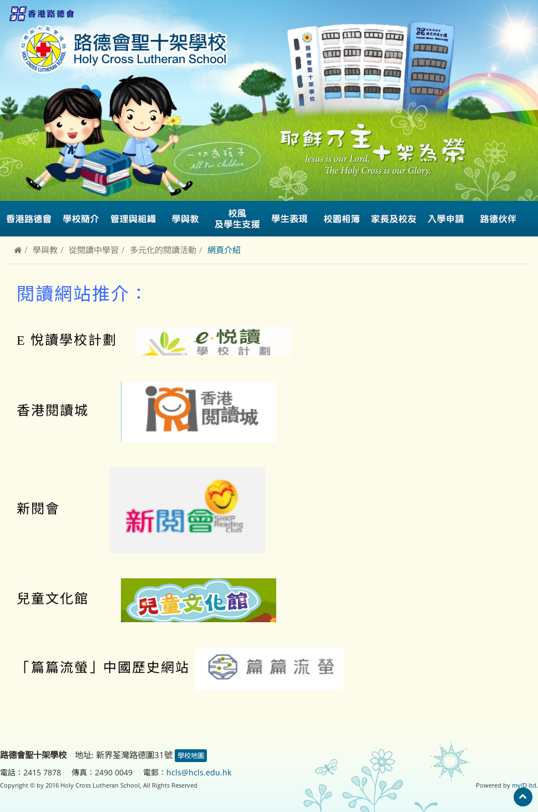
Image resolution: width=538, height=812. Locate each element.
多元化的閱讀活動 (163, 249)
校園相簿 (342, 218)
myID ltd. (525, 785)
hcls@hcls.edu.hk (198, 772)
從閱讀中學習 (94, 249)
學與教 (45, 249)
